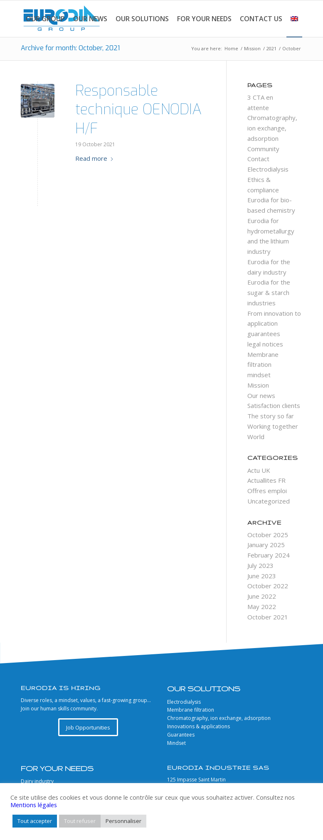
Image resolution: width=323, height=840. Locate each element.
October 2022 (267, 586)
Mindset (176, 743)
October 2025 (267, 535)
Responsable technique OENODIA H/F (138, 109)
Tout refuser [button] (80, 821)
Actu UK (258, 470)
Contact (258, 159)
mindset (259, 375)
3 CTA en (260, 97)
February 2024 (268, 555)
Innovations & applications (198, 726)
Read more (94, 158)
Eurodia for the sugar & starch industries (268, 292)
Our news (261, 395)
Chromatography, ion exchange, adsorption (272, 127)
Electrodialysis (267, 169)
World (255, 436)
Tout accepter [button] (34, 821)
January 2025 (266, 544)
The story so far (270, 416)
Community (263, 149)
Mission (258, 385)
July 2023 (260, 565)
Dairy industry (37, 781)
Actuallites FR (266, 480)
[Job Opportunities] (88, 727)
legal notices (265, 344)
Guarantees (181, 734)
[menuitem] (45, 18)
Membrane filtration (190, 709)
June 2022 (261, 596)
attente (258, 107)
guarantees (263, 333)
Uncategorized (268, 501)
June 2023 (261, 576)
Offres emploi (267, 490)
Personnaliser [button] (123, 821)
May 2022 (261, 606)
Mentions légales (33, 805)
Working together (272, 426)
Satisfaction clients (273, 405)
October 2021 (267, 617)
